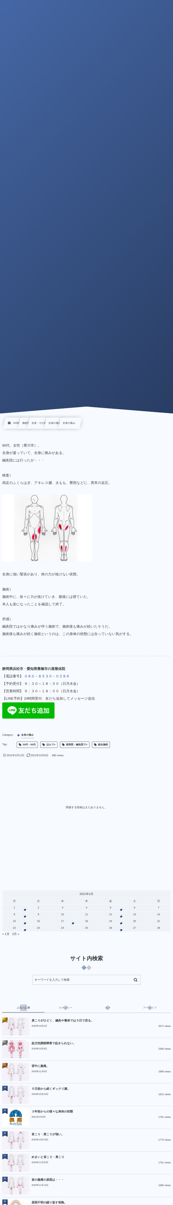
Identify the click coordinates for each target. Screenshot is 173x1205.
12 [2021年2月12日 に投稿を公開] (110, 914)
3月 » (15, 934)
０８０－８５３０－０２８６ (47, 676)
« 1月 (5, 934)
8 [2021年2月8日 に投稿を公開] (14, 914)
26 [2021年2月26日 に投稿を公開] (110, 928)
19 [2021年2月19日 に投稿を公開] (110, 921)
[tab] (23, 1008)
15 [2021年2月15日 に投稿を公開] (14, 921)
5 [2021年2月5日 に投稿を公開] (110, 907)
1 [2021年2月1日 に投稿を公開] (14, 907)
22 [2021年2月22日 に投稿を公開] (14, 928)
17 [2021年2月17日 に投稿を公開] (62, 921)
